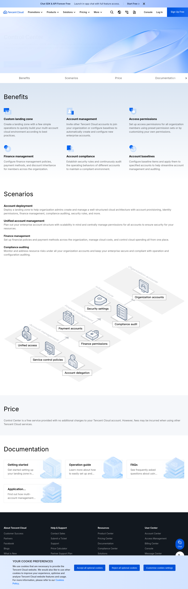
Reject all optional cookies (124, 568)
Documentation (106, 543)
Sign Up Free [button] (177, 11)
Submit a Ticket (59, 538)
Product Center (105, 533)
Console (149, 548)
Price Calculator (59, 548)
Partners (8, 538)
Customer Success (13, 533)
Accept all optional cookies (90, 568)
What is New (10, 553)
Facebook (9, 543)
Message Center (153, 553)
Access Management (156, 538)
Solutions (102, 553)
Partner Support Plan (61, 553)
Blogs (7, 548)
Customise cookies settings (159, 568)
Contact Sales (58, 533)
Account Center (153, 533)
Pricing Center (105, 538)
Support (55, 543)
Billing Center (152, 543)
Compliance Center (108, 548)
